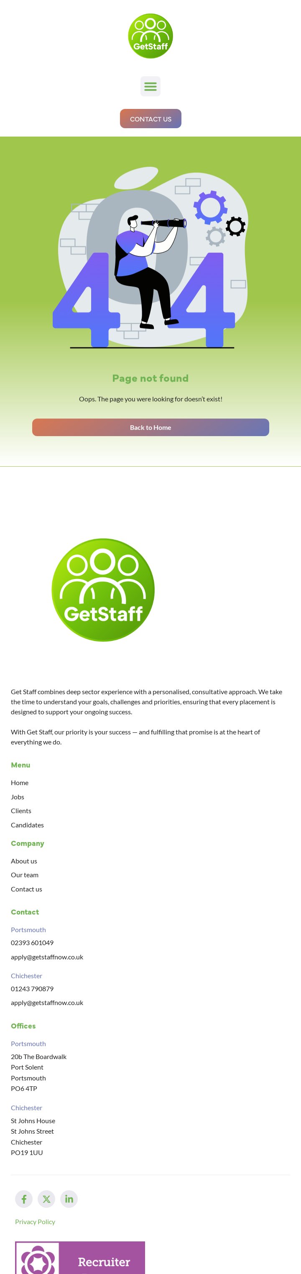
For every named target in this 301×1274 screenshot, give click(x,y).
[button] (150, 86)
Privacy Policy (35, 1221)
